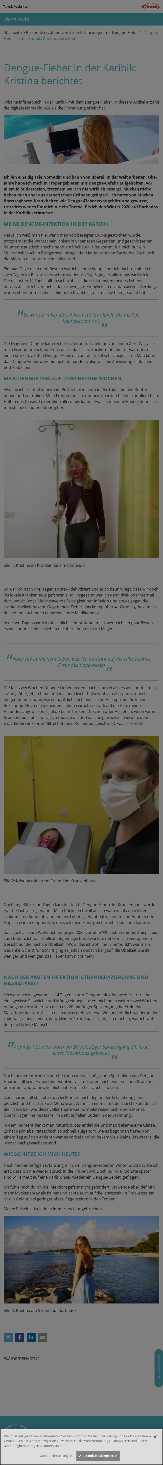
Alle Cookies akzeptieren (98, 1455)
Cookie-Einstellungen (56, 1455)
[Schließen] (155, 1436)
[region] (81, 1447)
